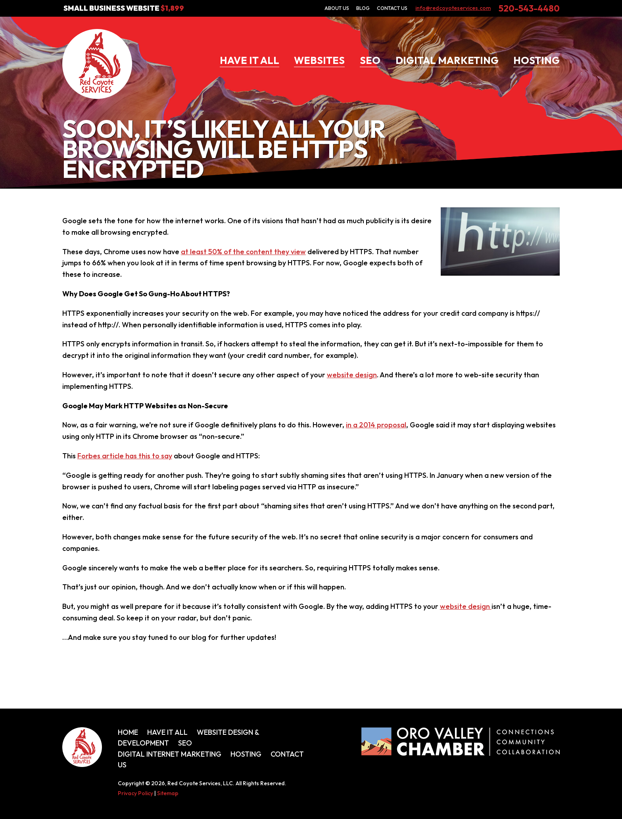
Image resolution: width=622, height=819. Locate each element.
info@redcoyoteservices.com (453, 8)
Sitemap (168, 793)
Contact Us (392, 8)
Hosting (536, 60)
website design (352, 374)
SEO (370, 60)
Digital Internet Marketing (169, 754)
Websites (319, 60)
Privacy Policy (135, 793)
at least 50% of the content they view (243, 251)
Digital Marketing (447, 60)
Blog (363, 8)
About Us (336, 8)
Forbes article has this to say (124, 455)
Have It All (249, 60)
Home (128, 732)
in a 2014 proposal (376, 424)
